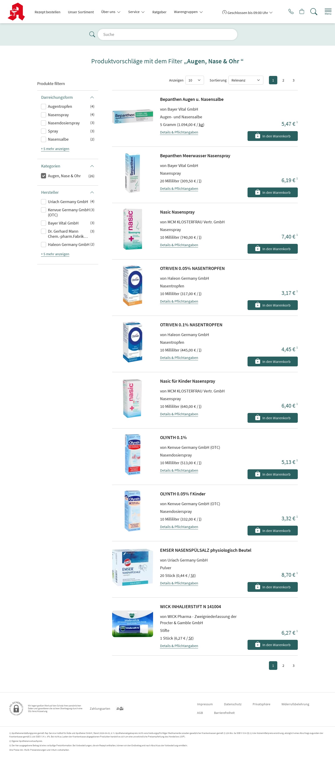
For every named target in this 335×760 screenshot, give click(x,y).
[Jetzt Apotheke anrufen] (283, 12)
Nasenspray (58, 114)
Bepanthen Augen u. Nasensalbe (192, 99)
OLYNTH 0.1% (173, 437)
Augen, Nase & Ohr (64, 175)
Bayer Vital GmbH (63, 223)
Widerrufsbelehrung (295, 704)
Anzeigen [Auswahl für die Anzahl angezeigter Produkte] (176, 80)
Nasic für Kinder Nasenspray (187, 381)
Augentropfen (60, 106)
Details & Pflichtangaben (179, 132)
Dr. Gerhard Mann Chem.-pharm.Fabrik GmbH (66, 234)
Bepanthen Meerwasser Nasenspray (195, 155)
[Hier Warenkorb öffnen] (296, 12)
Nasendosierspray (64, 123)
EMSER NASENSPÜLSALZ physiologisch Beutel (205, 550)
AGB (200, 713)
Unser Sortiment (81, 12)
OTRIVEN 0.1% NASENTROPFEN (191, 324)
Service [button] (134, 11)
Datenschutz (232, 704)
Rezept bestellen (47, 12)
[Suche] (309, 11)
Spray (53, 131)
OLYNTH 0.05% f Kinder (182, 494)
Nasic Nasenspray (177, 212)
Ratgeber (159, 12)
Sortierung (218, 80)
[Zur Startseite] (18, 11)
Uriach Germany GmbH (68, 201)
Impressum (205, 704)
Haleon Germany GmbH (69, 244)
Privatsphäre (261, 704)
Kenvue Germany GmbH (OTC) (69, 212)
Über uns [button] (108, 11)
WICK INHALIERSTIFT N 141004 (190, 606)
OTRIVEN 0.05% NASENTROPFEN (192, 268)
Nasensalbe (58, 139)
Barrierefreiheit (224, 713)
